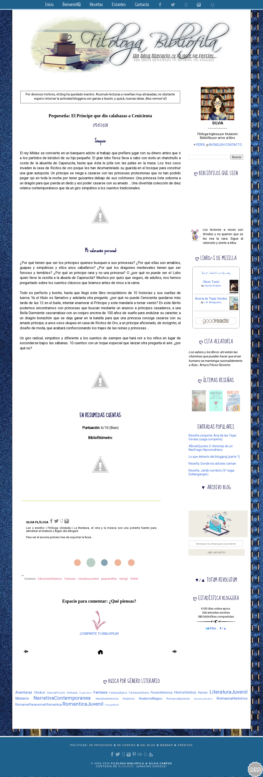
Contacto (142, 5)
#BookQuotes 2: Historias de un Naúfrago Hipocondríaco (211, 448)
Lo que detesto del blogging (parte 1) (214, 456)
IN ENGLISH (217, 144)
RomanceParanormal (30, 704)
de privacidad (101, 745)
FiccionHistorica (162, 692)
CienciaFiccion (56, 692)
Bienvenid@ (72, 5)
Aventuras (23, 692)
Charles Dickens (212, 285)
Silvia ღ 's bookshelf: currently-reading (216, 272)
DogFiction (85, 692)
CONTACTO (233, 144)
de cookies (126, 745)
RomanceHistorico (232, 698)
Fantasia (100, 692)
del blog (147, 745)
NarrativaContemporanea (62, 698)
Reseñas (96, 5)
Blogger (126, 766)
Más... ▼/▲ (215, 628)
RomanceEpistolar (178, 698)
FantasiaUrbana (139, 692)
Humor (203, 692)
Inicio (49, 5)
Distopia (72, 692)
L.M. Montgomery (213, 302)
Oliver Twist (211, 282)
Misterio (22, 698)
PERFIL (200, 144)
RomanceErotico (203, 698)
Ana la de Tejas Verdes (211, 298)
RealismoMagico (150, 698)
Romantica (54, 704)
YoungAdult (112, 704)
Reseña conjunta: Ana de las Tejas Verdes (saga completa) (212, 437)
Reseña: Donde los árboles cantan (212, 463)
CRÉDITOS (185, 745)
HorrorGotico (185, 692)
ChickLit (39, 692)
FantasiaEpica (118, 692)
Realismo (129, 698)
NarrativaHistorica (107, 698)
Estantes (119, 5)
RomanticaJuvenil (82, 704)
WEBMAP (166, 745)
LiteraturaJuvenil (229, 692)
